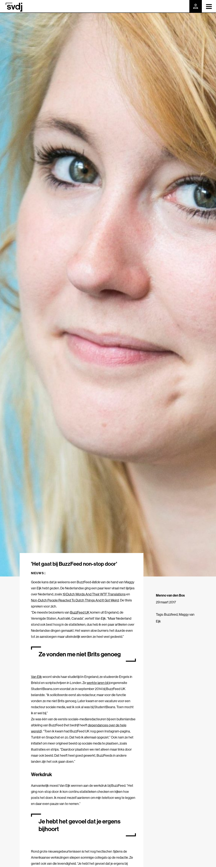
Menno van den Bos (170, 595)
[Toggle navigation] (209, 6)
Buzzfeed (171, 614)
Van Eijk (36, 677)
